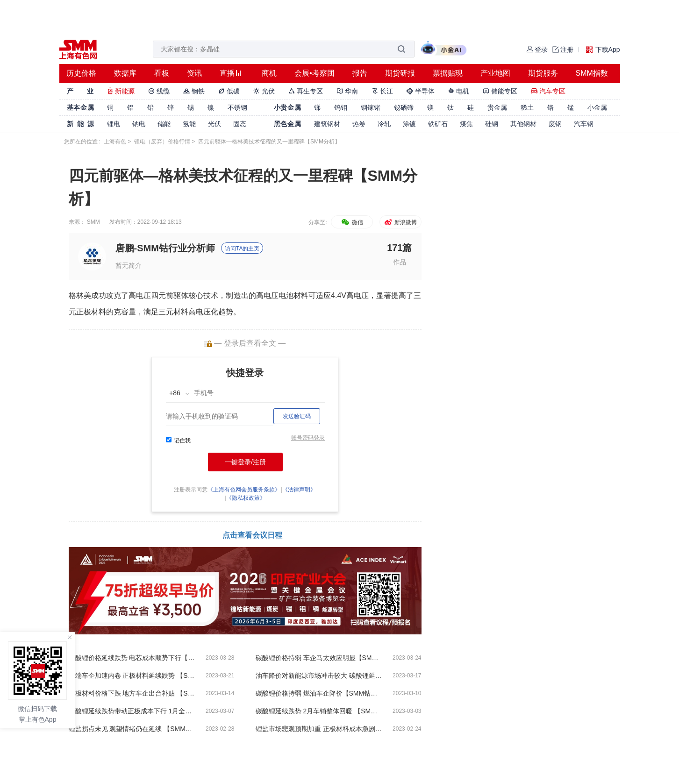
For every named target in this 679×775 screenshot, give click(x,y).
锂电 (113, 124)
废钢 (555, 124)
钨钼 (340, 107)
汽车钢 (583, 124)
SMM (93, 222)
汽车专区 (548, 91)
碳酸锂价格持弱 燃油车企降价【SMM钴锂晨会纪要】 (319, 693)
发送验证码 (297, 416)
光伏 (264, 91)
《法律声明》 (299, 489)
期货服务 (543, 73)
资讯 (194, 73)
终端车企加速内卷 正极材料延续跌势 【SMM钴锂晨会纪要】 (132, 675)
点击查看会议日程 (252, 535)
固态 (239, 124)
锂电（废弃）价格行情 (162, 141)
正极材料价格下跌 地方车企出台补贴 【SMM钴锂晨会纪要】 (132, 693)
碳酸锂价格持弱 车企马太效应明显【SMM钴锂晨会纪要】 (319, 657)
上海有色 (115, 141)
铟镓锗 (370, 107)
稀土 (527, 107)
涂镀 (409, 124)
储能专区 (500, 91)
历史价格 (81, 73)
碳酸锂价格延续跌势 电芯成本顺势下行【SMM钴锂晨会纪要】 (132, 657)
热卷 (358, 124)
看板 (161, 73)
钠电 (138, 124)
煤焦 (466, 124)
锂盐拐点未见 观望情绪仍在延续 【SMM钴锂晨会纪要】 (132, 728)
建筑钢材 (327, 124)
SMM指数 (592, 73)
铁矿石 (438, 124)
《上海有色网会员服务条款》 (243, 489)
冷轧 (384, 124)
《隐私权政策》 (245, 498)
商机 (269, 73)
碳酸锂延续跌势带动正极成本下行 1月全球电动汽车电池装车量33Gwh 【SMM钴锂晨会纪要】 (132, 711)
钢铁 (194, 91)
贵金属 (497, 107)
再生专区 (305, 91)
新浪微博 (400, 222)
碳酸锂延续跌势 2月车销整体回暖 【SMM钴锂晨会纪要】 (319, 711)
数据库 (125, 73)
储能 (164, 124)
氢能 (189, 124)
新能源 (121, 91)
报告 (359, 73)
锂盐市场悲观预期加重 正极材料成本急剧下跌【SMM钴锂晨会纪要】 (319, 728)
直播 (227, 73)
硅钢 (491, 124)
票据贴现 (448, 73)
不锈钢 (237, 107)
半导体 (421, 91)
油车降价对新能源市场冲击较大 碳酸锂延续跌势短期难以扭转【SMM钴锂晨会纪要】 (319, 675)
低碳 (229, 91)
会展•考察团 (314, 73)
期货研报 (400, 73)
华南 (347, 91)
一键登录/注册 (245, 462)
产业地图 (495, 73)
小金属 (597, 107)
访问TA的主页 (242, 248)
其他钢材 (523, 124)
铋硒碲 (404, 107)
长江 (382, 91)
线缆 (159, 91)
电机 (459, 91)
